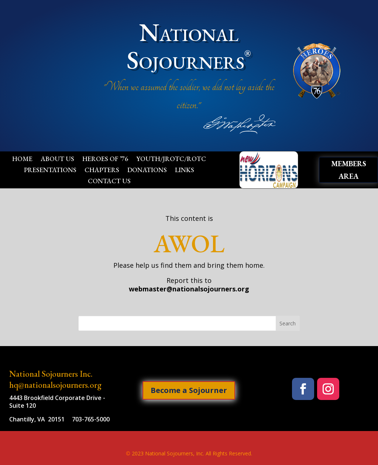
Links (184, 170)
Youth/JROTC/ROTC (171, 159)
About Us (57, 159)
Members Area (348, 170)
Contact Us (109, 181)
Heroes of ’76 (105, 159)
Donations (147, 170)
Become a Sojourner (189, 390)
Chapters (102, 170)
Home (22, 159)
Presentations (50, 170)
